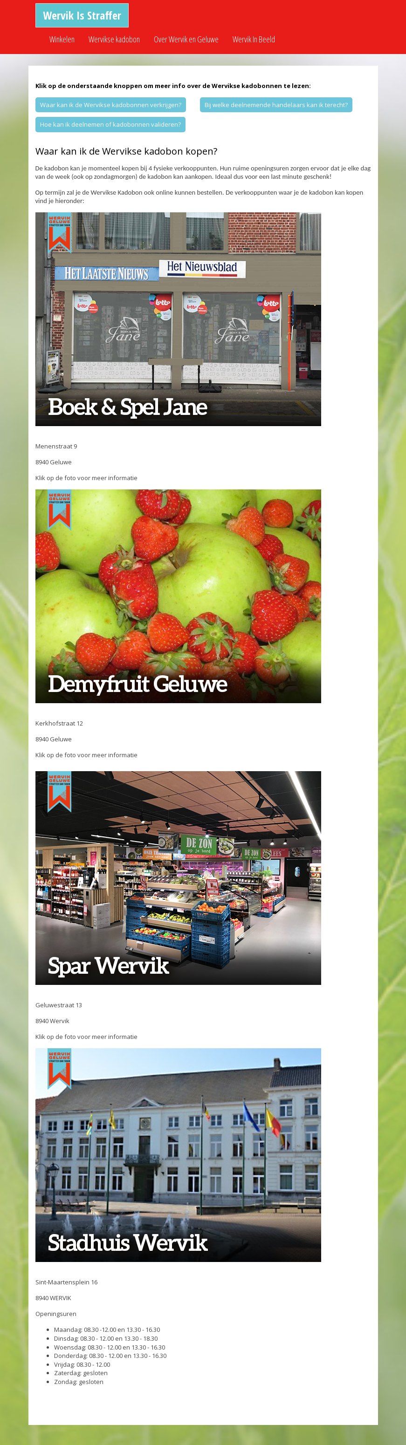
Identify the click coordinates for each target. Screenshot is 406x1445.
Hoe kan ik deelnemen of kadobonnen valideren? (110, 124)
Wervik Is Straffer (82, 15)
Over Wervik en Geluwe (186, 39)
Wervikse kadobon (114, 39)
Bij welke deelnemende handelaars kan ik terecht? (276, 105)
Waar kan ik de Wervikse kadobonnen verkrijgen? (110, 105)
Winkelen (62, 39)
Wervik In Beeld (254, 39)
